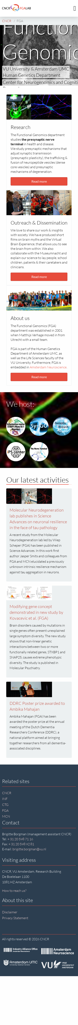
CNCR (6, 793)
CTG (5, 805)
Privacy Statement (15, 918)
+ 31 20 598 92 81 (21, 844)
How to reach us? (14, 891)
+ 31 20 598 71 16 (20, 839)
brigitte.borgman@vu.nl (29, 849)
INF (4, 799)
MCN (6, 816)
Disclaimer (9, 912)
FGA (5, 810)
